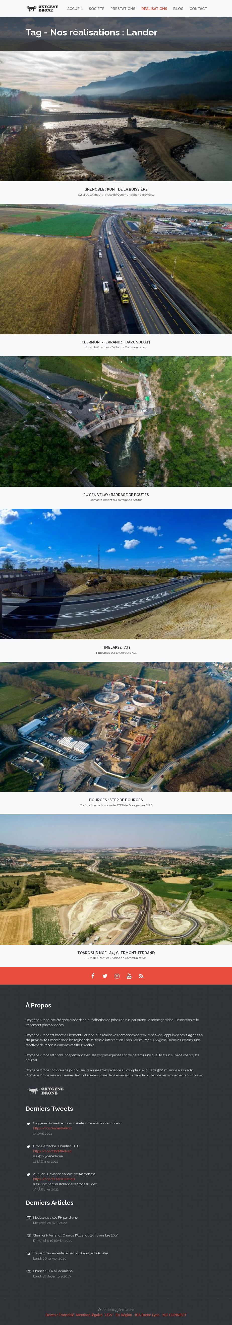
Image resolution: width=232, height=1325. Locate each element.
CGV (108, 1315)
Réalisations (154, 9)
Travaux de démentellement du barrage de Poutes (70, 1253)
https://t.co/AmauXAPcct (52, 1128)
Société (96, 9)
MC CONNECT (175, 1315)
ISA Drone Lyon (147, 1315)
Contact (198, 9)
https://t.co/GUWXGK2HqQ (54, 1179)
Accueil (75, 9)
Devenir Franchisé (59, 1315)
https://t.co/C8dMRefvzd (52, 1151)
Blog (178, 9)
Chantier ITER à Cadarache (53, 1271)
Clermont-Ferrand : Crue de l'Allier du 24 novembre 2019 (76, 1235)
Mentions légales (89, 1315)
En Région (123, 1315)
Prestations (122, 9)
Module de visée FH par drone (55, 1217)
